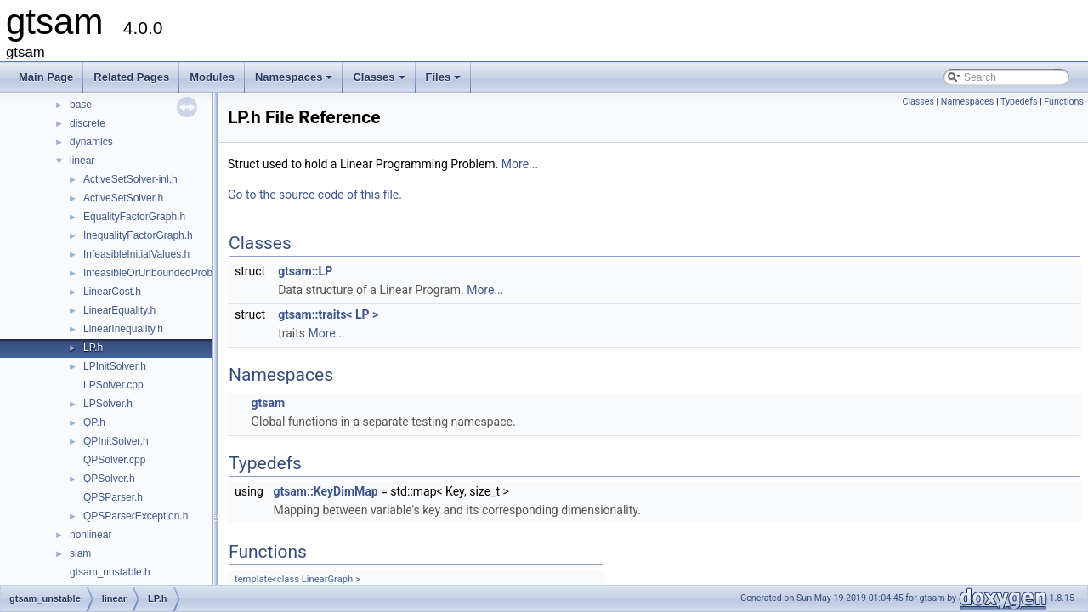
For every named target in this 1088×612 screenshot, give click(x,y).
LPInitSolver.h (114, 366)
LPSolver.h (108, 404)
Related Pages (131, 77)
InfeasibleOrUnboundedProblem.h (160, 273)
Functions (1064, 101)
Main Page (46, 77)
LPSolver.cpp (113, 385)
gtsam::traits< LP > (328, 314)
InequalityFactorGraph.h (138, 235)
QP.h (94, 422)
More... (520, 164)
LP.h (93, 348)
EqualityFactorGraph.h (134, 217)
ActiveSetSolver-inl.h (130, 179)
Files (445, 82)
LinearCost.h (112, 292)
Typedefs (1019, 101)
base (81, 104)
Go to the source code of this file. (315, 194)
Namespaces (295, 82)
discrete (87, 123)
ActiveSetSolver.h (123, 198)
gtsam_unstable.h (110, 572)
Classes (380, 82)
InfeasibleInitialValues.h (136, 254)
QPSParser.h (113, 497)
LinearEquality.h (119, 310)
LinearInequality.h (123, 329)
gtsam (268, 403)
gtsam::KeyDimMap (325, 491)
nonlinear (90, 535)
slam (80, 553)
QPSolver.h (109, 478)
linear (82, 161)
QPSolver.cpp (114, 460)
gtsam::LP (305, 271)
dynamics (91, 142)
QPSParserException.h (135, 516)
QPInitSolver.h (116, 441)
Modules (212, 77)
